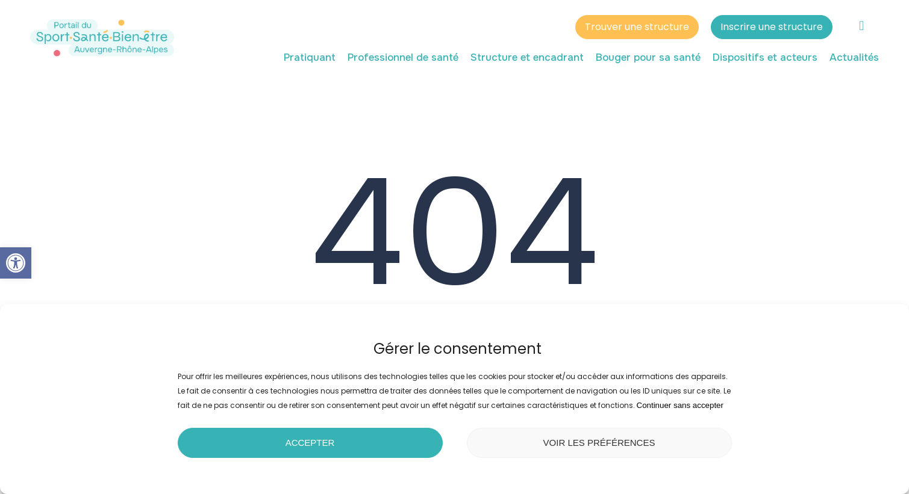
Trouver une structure (637, 29)
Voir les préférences (599, 442)
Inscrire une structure (771, 29)
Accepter (310, 442)
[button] (15, 263)
